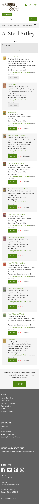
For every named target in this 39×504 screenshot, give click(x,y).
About (3, 25)
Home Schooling (27, 25)
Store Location (7, 14)
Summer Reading (13, 25)
